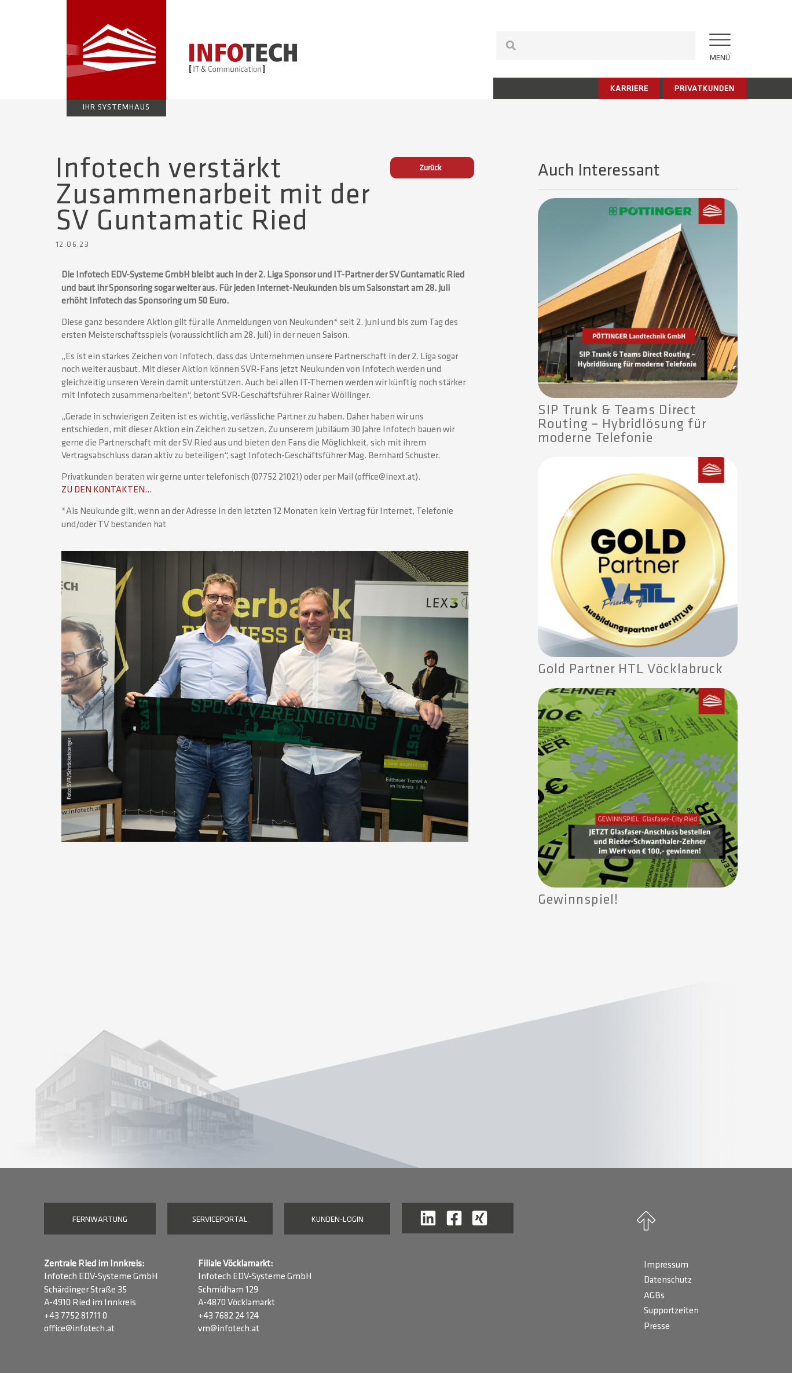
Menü (720, 58)
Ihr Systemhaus (116, 107)
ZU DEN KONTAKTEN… (106, 490)
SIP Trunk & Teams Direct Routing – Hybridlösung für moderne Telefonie (622, 425)
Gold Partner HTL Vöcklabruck (630, 670)
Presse (657, 1326)
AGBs (654, 1296)
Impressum (666, 1265)
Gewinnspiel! (578, 900)
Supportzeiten (671, 1311)
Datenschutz (668, 1280)
